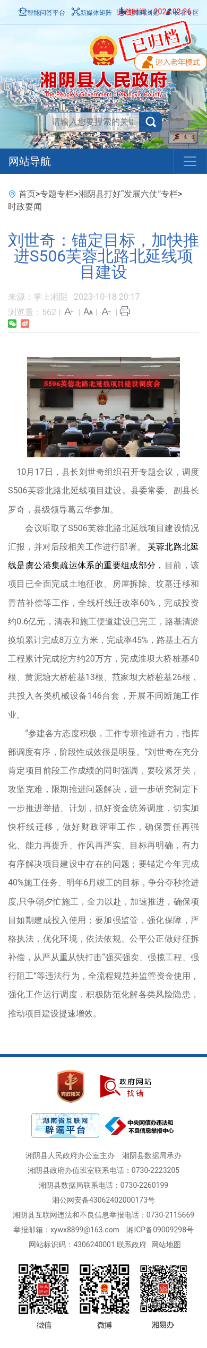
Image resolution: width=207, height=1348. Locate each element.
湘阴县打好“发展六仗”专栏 (128, 194)
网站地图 (166, 1244)
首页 (27, 194)
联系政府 (131, 1244)
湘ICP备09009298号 (160, 1229)
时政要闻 (25, 207)
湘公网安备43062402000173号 (103, 1200)
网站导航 (29, 161)
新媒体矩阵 (92, 12)
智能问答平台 (42, 12)
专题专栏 (57, 194)
